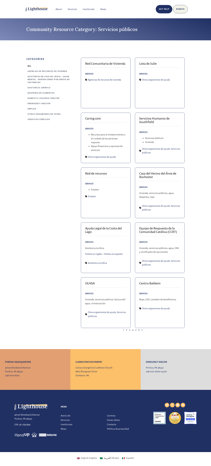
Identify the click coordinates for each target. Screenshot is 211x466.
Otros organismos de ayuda (44, 114)
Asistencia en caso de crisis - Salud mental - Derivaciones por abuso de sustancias (49, 79)
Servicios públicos (39, 119)
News (103, 9)
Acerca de (65, 415)
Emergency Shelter (39, 103)
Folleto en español (113, 254)
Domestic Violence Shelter (43, 98)
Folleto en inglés (93, 254)
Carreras (111, 415)
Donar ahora (113, 420)
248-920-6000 (12, 375)
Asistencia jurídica (39, 87)
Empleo (32, 108)
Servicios (72, 9)
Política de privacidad (118, 429)
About (59, 9)
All (29, 66)
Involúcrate (89, 9)
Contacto (111, 424)
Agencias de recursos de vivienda (47, 71)
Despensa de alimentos (41, 93)
